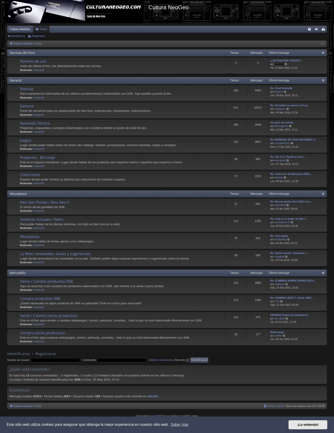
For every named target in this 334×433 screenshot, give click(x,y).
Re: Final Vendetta (281, 88)
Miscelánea (18, 194)
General (16, 80)
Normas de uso (33, 61)
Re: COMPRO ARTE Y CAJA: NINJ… (292, 297)
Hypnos (279, 91)
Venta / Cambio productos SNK (46, 281)
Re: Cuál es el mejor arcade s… (289, 218)
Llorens (279, 64)
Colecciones (30, 174)
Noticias (27, 88)
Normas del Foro (22, 53)
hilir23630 (280, 205)
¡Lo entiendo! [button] (307, 425)
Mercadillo (18, 273)
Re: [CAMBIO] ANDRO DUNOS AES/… (293, 280)
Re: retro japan (279, 235)
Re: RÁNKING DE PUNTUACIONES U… (294, 139)
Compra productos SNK (40, 298)
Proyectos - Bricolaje (37, 157)
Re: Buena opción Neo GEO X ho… (291, 201)
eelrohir (152, 396)
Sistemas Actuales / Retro (42, 219)
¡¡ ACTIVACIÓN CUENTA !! (286, 60)
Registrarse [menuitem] (324, 30)
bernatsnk (280, 160)
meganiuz (280, 108)
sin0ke (278, 335)
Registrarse (38, 36)
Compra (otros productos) (42, 332)
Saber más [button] (180, 425)
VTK (277, 301)
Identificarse (18, 36)
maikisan (280, 284)
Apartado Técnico (35, 123)
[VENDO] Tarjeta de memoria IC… (290, 315)
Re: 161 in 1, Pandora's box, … (288, 156)
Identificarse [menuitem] (317, 30)
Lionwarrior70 (282, 222)
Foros (43, 29)
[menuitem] (309, 29)
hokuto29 (39, 70)
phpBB (157, 416)
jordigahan (280, 239)
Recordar (182, 360)
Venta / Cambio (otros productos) (48, 315)
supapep (279, 256)
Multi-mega (277, 332)
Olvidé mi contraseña (161, 360)
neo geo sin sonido (281, 122)
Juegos (25, 140)
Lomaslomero (282, 143)
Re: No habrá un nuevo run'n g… (290, 105)
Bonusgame (281, 126)
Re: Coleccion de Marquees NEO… (291, 174)
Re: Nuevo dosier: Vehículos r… (289, 253)
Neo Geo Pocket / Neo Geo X (44, 202)
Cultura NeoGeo (20, 29)
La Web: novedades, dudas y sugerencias (55, 253)
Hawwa (279, 177)
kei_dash (280, 318)
